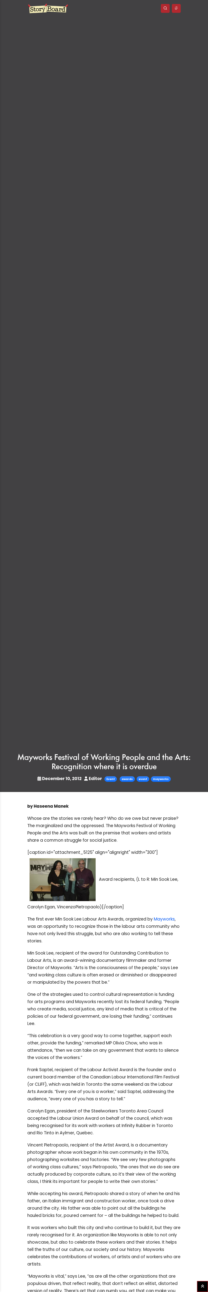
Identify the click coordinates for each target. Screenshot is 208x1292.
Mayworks (164, 919)
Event (110, 779)
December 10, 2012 (59, 779)
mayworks (161, 779)
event (143, 779)
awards (127, 779)
